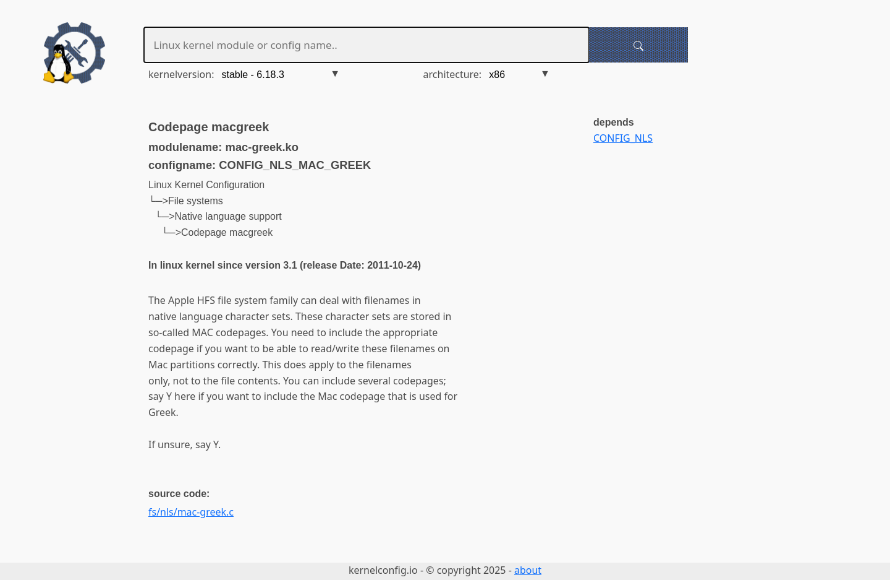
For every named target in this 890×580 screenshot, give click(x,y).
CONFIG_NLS (623, 138)
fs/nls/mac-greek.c (191, 512)
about (527, 570)
